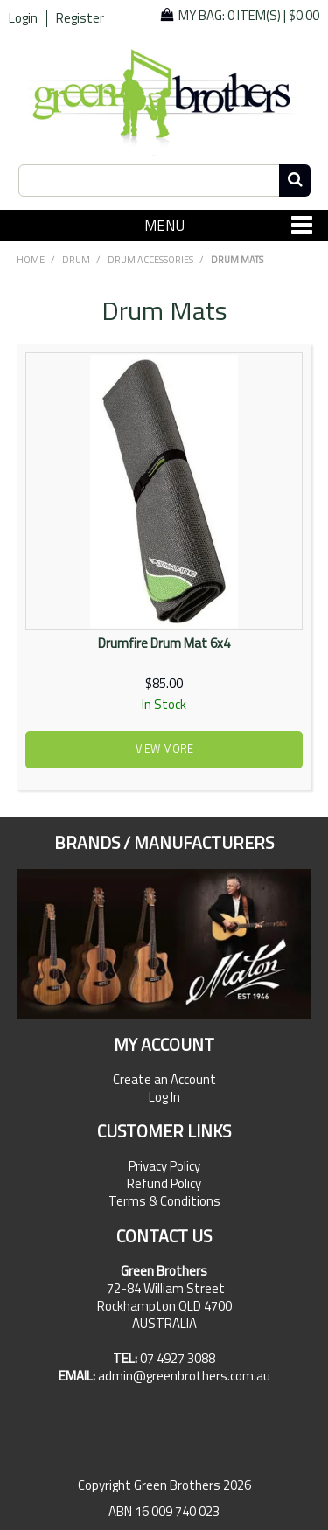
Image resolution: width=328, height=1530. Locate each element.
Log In (164, 1097)
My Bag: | (248, 15)
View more (164, 749)
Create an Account (164, 1079)
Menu (164, 225)
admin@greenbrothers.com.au (184, 1376)
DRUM (76, 260)
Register (80, 18)
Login (23, 18)
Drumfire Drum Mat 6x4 (164, 643)
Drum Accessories (150, 260)
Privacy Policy (164, 1166)
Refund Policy (164, 1184)
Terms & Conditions (164, 1201)
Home (31, 260)
